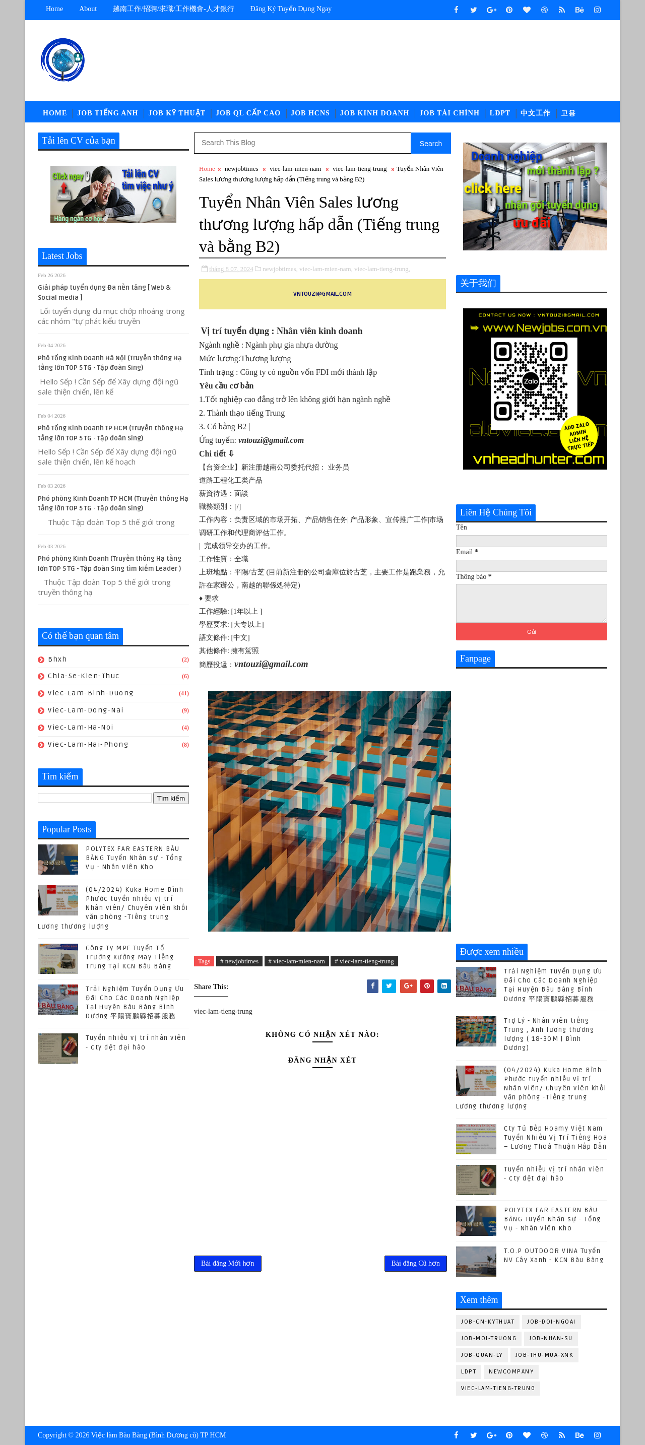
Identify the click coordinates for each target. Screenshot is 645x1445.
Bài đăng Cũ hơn (416, 1263)
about (88, 9)
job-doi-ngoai (551, 1322)
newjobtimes (241, 168)
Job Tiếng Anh (107, 113)
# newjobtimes (239, 961)
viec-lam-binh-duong (91, 693)
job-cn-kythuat (487, 1322)
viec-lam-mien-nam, (326, 269)
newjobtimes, (280, 269)
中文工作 (536, 113)
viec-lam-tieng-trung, (382, 269)
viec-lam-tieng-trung (360, 168)
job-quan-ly (482, 1355)
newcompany (511, 1371)
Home (54, 9)
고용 (568, 113)
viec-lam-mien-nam (295, 168)
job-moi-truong (489, 1338)
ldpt (468, 1371)
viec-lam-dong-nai (86, 710)
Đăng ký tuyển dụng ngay (291, 9)
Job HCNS (310, 113)
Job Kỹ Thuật (177, 113)
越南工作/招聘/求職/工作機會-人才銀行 (173, 9)
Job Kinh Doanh (375, 113)
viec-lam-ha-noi (81, 727)
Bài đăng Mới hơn (227, 1263)
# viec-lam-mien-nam (297, 961)
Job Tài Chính (450, 113)
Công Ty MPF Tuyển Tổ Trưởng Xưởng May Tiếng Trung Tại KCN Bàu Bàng (130, 957)
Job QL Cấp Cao (248, 113)
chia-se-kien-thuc (84, 676)
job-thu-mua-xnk (544, 1355)
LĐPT (500, 113)
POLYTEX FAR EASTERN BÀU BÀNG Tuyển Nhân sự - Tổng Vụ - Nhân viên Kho (134, 858)
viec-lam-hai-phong (88, 744)
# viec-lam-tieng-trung (364, 961)
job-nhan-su (551, 1338)
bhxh (57, 659)
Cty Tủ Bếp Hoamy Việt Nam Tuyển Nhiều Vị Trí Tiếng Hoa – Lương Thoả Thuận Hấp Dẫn (555, 1138)
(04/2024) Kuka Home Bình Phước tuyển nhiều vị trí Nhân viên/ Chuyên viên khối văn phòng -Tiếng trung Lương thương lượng (113, 908)
